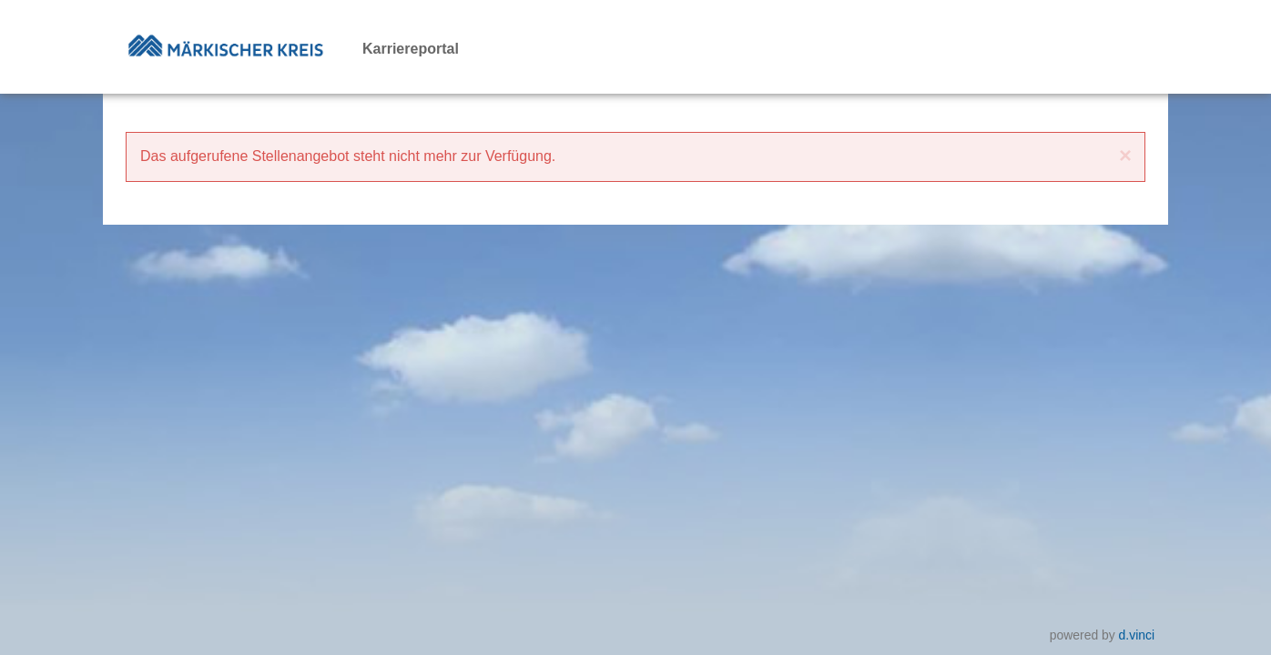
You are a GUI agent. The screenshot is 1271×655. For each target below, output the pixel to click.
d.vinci (1136, 635)
